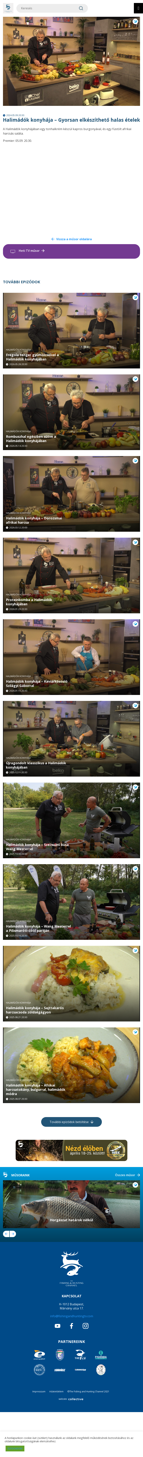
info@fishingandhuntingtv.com (71, 1361)
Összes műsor (125, 1220)
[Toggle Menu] (138, 8)
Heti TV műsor (29, 251)
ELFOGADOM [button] (15, 1448)
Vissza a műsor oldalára (74, 239)
